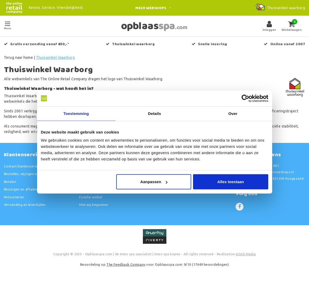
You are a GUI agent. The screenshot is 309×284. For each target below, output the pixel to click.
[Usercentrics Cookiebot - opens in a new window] (245, 98)
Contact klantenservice (22, 166)
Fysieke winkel (90, 197)
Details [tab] (154, 113)
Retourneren (14, 197)
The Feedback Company (125, 264)
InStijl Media (246, 254)
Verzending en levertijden (25, 204)
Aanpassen (153, 181)
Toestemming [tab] (76, 113)
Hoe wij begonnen (93, 204)
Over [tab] (232, 113)
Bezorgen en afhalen (20, 189)
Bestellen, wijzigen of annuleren (29, 174)
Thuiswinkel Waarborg (55, 57)
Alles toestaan (230, 181)
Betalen (10, 181)
